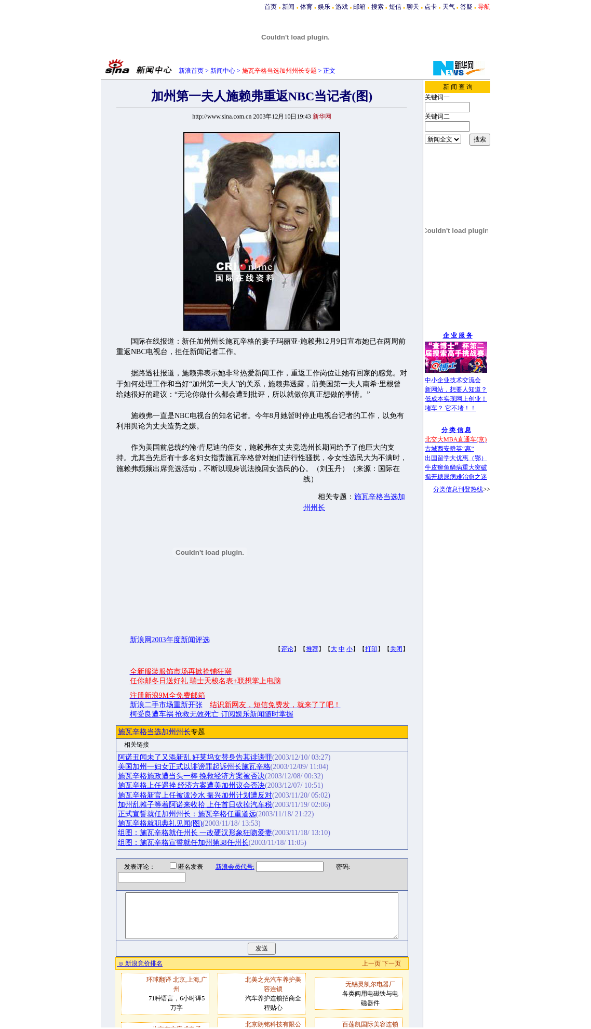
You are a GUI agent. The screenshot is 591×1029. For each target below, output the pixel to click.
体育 (306, 6)
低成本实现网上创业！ (456, 398)
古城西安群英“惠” (449, 448)
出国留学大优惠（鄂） (456, 458)
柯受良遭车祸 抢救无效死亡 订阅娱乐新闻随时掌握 (211, 714)
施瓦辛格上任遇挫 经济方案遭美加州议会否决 (191, 785)
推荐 (312, 649)
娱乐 (324, 6)
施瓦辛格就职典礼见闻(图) (160, 823)
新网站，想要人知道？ (456, 389)
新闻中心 (222, 70)
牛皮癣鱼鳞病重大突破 (456, 467)
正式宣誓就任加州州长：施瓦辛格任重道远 (187, 814)
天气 (448, 6)
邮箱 (359, 6)
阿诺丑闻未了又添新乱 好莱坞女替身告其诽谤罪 (195, 757)
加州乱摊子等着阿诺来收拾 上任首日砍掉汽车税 (195, 805)
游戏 (341, 6)
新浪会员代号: (228, 866)
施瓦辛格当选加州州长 (154, 732)
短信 (395, 6)
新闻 (288, 6)
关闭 (396, 649)
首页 (270, 6)
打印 (371, 649)
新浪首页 (191, 70)
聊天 (413, 6)
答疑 (466, 6)
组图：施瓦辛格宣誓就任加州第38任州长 (183, 842)
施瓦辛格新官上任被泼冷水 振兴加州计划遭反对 (195, 795)
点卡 (430, 6)
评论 (287, 649)
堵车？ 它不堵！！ (450, 408)
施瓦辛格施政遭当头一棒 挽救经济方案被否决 (191, 776)
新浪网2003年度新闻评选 (170, 640)
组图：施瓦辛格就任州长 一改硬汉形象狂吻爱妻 (195, 833)
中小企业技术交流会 (453, 380)
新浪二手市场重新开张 (166, 705)
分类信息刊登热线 (458, 489)
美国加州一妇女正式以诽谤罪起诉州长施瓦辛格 (194, 767)
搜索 (377, 6)
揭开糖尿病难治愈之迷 (456, 476)
